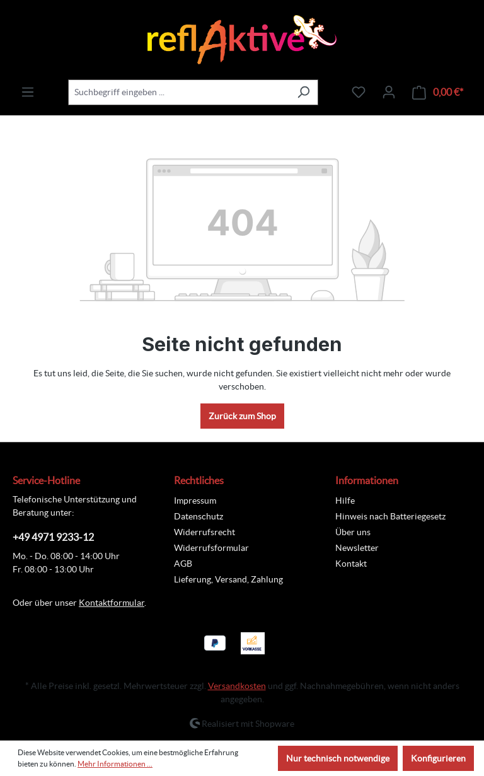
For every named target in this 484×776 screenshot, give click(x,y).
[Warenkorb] (437, 92)
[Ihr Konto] (389, 92)
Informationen (366, 480)
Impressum (195, 500)
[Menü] (28, 92)
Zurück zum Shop (242, 416)
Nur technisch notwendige (337, 758)
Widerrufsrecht (204, 532)
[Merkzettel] (358, 92)
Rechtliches (199, 480)
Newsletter (357, 548)
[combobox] (178, 92)
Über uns (353, 532)
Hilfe (345, 500)
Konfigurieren (438, 758)
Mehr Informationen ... (115, 764)
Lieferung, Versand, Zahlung (228, 579)
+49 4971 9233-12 (53, 537)
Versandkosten (237, 686)
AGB (183, 564)
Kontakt (351, 564)
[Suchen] (303, 92)
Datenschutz (198, 516)
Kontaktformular (111, 603)
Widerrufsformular (211, 548)
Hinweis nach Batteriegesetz (390, 516)
